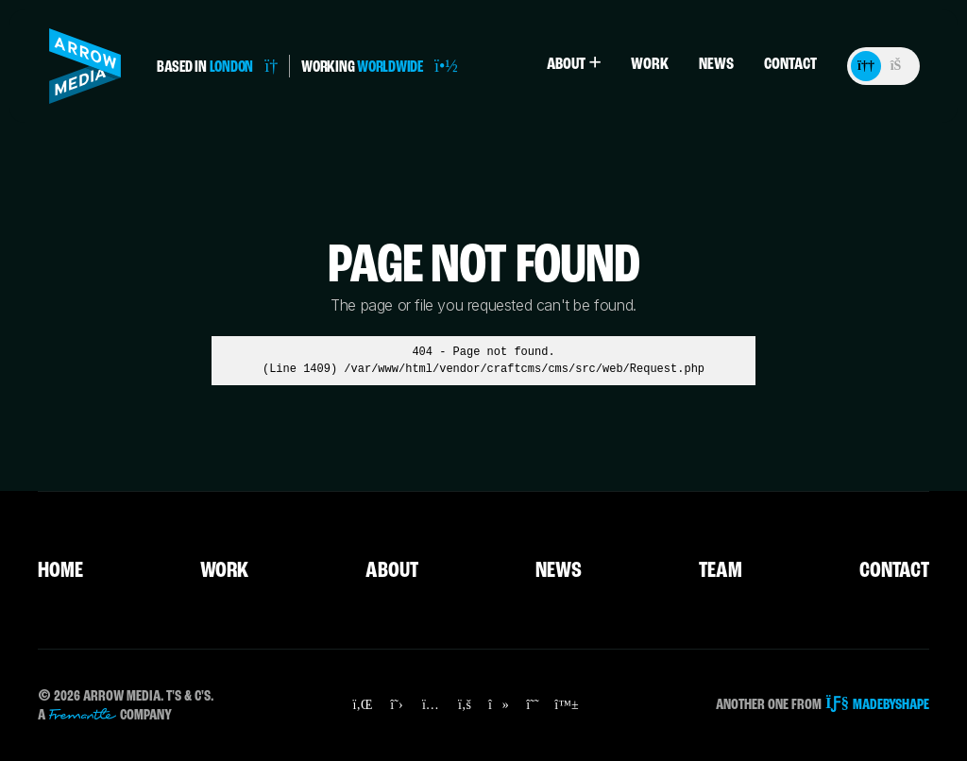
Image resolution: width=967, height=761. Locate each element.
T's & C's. (189, 696)
